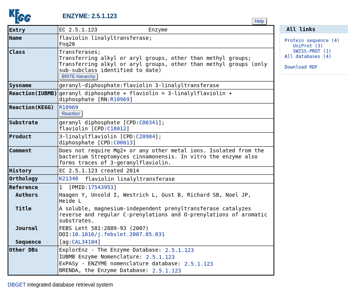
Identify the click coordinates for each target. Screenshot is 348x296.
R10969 (120, 100)
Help (259, 21)
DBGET (17, 285)
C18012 (117, 129)
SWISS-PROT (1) (312, 51)
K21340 (68, 179)
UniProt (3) (308, 46)
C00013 (123, 143)
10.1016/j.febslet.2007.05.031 (118, 235)
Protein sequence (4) (312, 40)
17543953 (100, 188)
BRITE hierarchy (78, 77)
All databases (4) (308, 56)
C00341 (148, 123)
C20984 (145, 137)
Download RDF (301, 67)
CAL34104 (84, 243)
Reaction (70, 114)
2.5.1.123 (179, 251)
